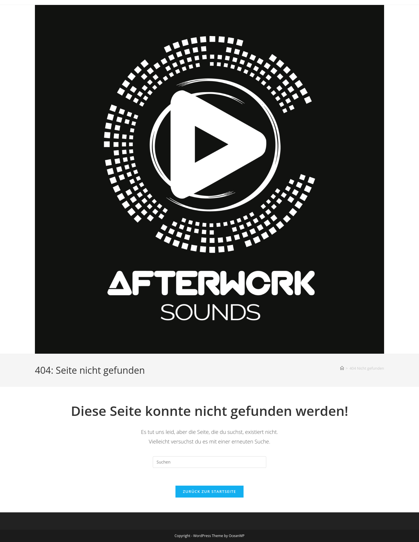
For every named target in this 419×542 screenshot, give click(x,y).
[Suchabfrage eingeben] (209, 462)
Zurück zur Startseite (209, 491)
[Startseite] (342, 368)
